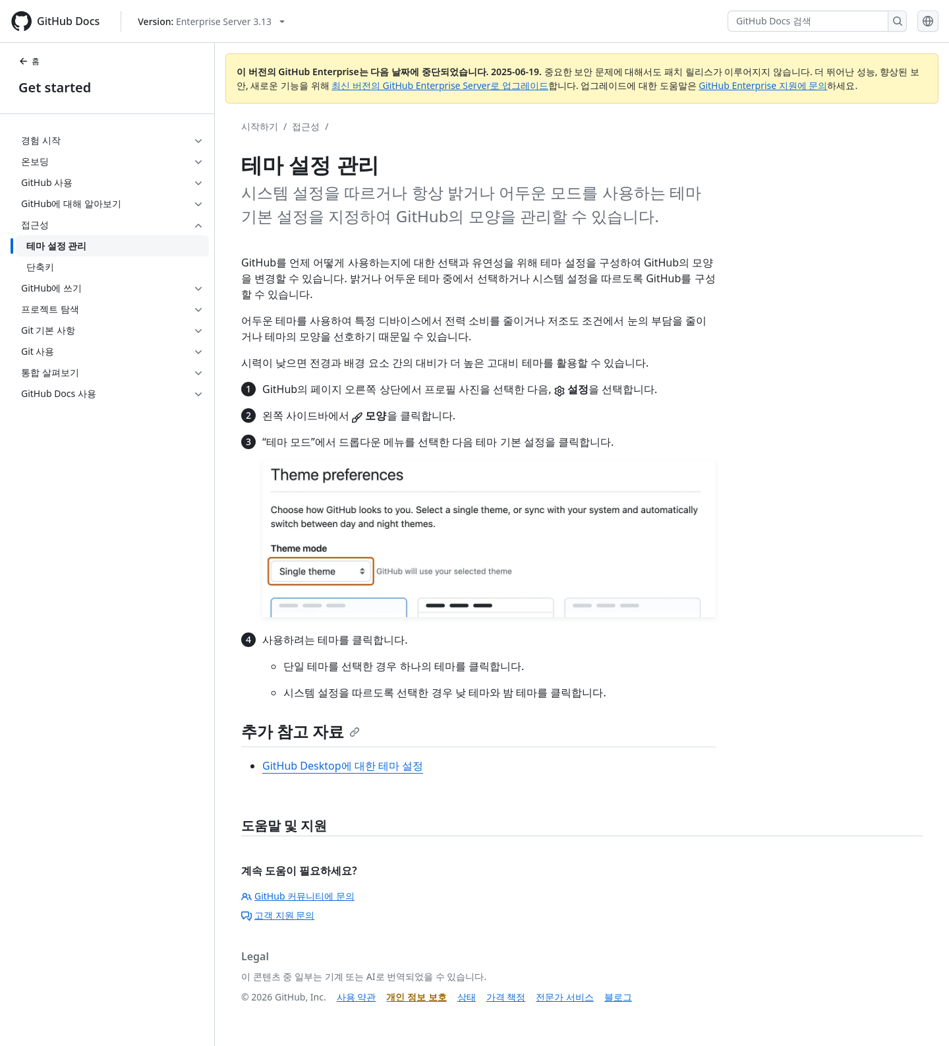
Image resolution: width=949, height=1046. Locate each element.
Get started (54, 87)
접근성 (306, 126)
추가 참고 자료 (300, 731)
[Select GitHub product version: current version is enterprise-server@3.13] (211, 21)
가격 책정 (506, 997)
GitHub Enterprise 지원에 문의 (763, 85)
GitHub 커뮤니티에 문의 (298, 896)
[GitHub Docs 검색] (808, 21)
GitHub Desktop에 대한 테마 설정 (342, 765)
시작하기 (259, 126)
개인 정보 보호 (416, 997)
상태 (466, 997)
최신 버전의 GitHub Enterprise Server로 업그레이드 (439, 85)
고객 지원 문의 (277, 915)
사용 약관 (356, 997)
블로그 (618, 997)
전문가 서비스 (565, 997)
